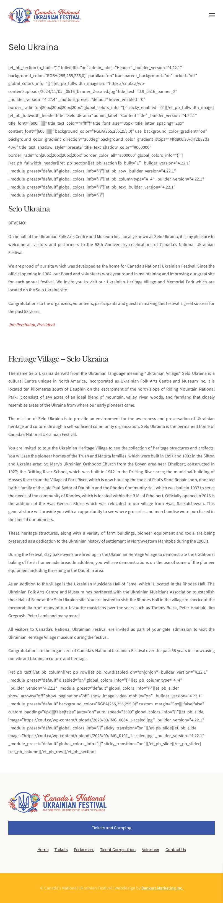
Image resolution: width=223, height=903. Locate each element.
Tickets (61, 849)
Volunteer (150, 849)
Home (42, 849)
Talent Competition (118, 849)
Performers (84, 849)
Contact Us (175, 849)
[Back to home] (44, 15)
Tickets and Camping (111, 827)
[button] (212, 15)
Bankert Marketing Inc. (162, 888)
